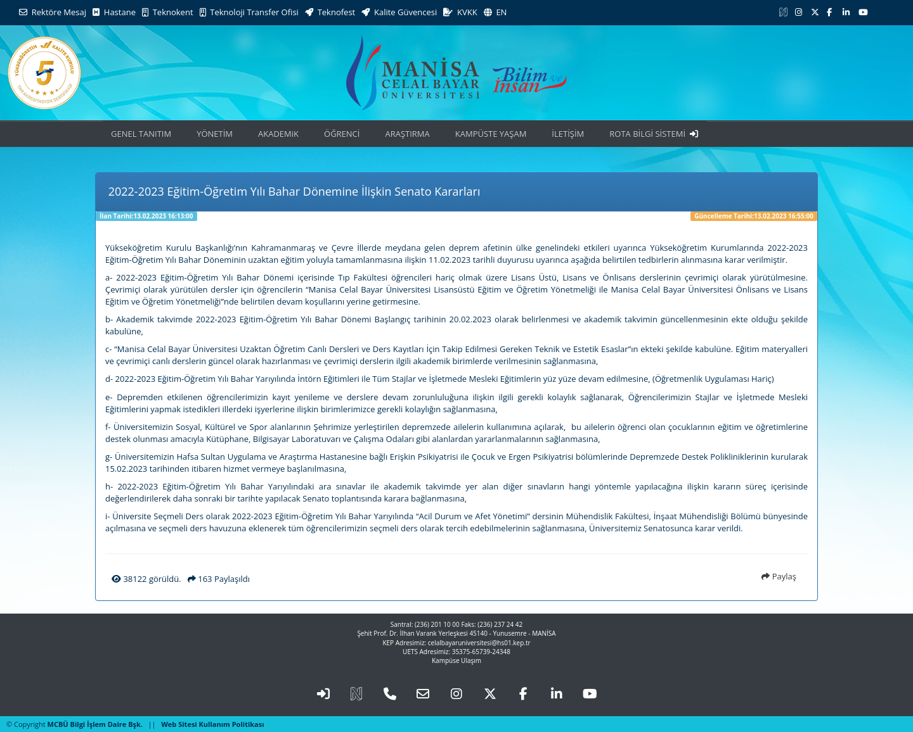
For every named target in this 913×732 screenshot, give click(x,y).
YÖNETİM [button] (215, 133)
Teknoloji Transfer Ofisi (249, 12)
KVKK (460, 12)
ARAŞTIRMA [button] (407, 133)
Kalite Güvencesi (399, 12)
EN (495, 12)
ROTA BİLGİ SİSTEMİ (653, 133)
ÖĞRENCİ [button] (341, 133)
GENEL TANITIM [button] (141, 133)
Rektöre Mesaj (52, 12)
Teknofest (330, 12)
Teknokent (167, 12)
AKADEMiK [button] (278, 133)
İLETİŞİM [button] (568, 133)
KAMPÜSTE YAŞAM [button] (491, 133)
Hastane (114, 12)
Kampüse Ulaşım (456, 660)
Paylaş (778, 576)
